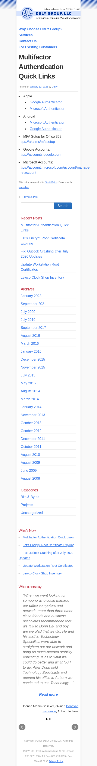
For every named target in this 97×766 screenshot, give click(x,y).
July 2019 (28, 320)
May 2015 (28, 383)
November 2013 (33, 415)
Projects (27, 505)
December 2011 (33, 439)
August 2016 (30, 335)
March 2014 (30, 399)
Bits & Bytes (51, 182)
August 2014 (30, 391)
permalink (24, 187)
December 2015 (33, 359)
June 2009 (29, 470)
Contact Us (28, 41)
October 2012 (31, 431)
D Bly (54, 86)
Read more (48, 694)
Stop (50, 719)
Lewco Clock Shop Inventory (42, 277)
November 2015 (33, 367)
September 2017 (33, 327)
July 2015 (28, 375)
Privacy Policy (56, 761)
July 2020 (28, 312)
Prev (22, 727)
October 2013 (31, 423)
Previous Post (30, 196)
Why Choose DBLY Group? (40, 29)
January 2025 (31, 296)
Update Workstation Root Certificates (48, 565)
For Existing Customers (38, 47)
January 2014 (31, 407)
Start (47, 719)
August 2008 (30, 478)
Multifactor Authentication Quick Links (48, 537)
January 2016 (31, 351)
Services (26, 35)
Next (75, 727)
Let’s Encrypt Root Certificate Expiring (48, 545)
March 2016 (30, 343)
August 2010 (30, 454)
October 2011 (31, 447)
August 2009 (30, 462)
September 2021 (33, 304)
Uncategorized (32, 513)
